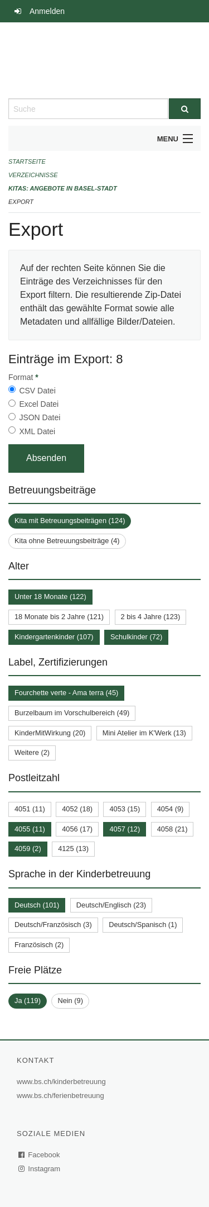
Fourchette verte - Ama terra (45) (66, 692)
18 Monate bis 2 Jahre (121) (59, 616)
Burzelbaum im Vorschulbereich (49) (71, 713)
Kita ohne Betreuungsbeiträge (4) (67, 540)
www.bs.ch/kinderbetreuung (63, 1081)
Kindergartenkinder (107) (54, 637)
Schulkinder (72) (136, 637)
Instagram (40, 1169)
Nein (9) (70, 1000)
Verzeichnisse (33, 175)
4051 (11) (29, 809)
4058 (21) (172, 829)
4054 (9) (170, 809)
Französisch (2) (39, 944)
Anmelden (47, 11)
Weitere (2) (32, 752)
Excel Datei (39, 404)
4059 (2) (27, 848)
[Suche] (185, 108)
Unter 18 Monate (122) (50, 596)
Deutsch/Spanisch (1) (143, 924)
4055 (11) (29, 829)
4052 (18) (77, 809)
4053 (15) (124, 809)
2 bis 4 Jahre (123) (151, 616)
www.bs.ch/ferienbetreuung (62, 1095)
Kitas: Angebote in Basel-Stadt (62, 188)
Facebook (39, 1155)
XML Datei (37, 431)
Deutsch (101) (36, 905)
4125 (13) (73, 848)
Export (20, 201)
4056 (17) (77, 829)
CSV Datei (37, 390)
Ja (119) (27, 1000)
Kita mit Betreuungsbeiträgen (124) (69, 520)
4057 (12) (124, 829)
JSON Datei (39, 417)
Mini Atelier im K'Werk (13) (144, 733)
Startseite (27, 161)
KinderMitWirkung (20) (49, 733)
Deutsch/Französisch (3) (53, 924)
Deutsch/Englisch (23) (111, 905)
